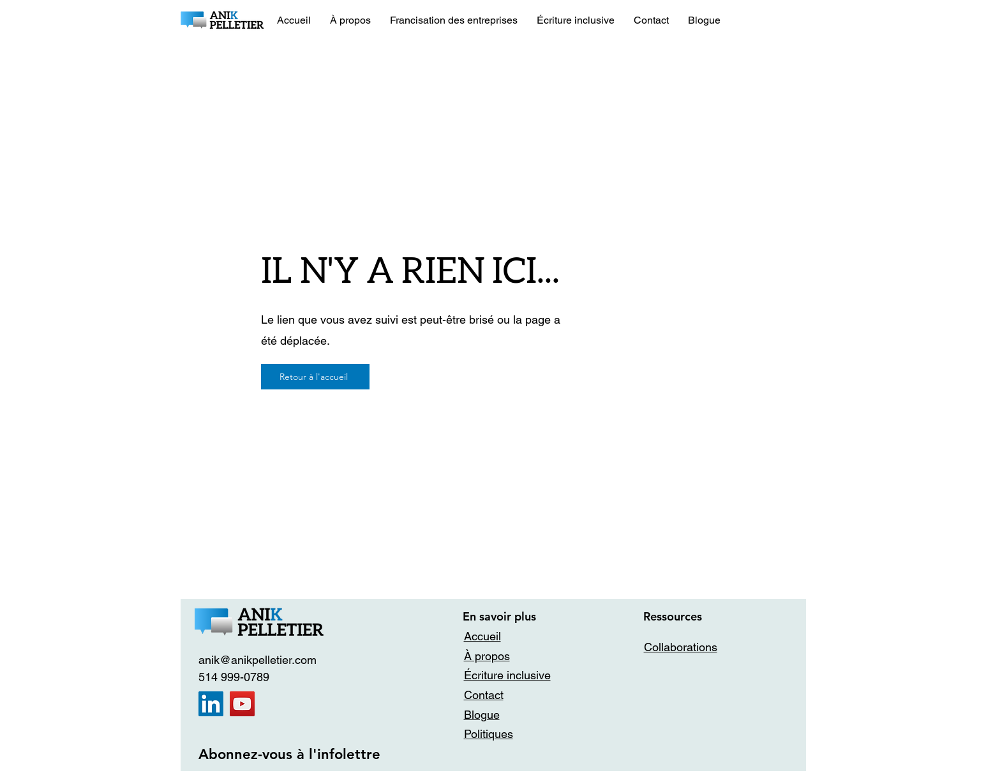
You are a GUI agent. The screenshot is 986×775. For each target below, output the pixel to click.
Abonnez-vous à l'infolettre (289, 754)
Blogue (482, 714)
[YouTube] (242, 703)
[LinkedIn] (210, 703)
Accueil (482, 636)
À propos (487, 656)
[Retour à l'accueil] (315, 376)
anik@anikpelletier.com (257, 659)
